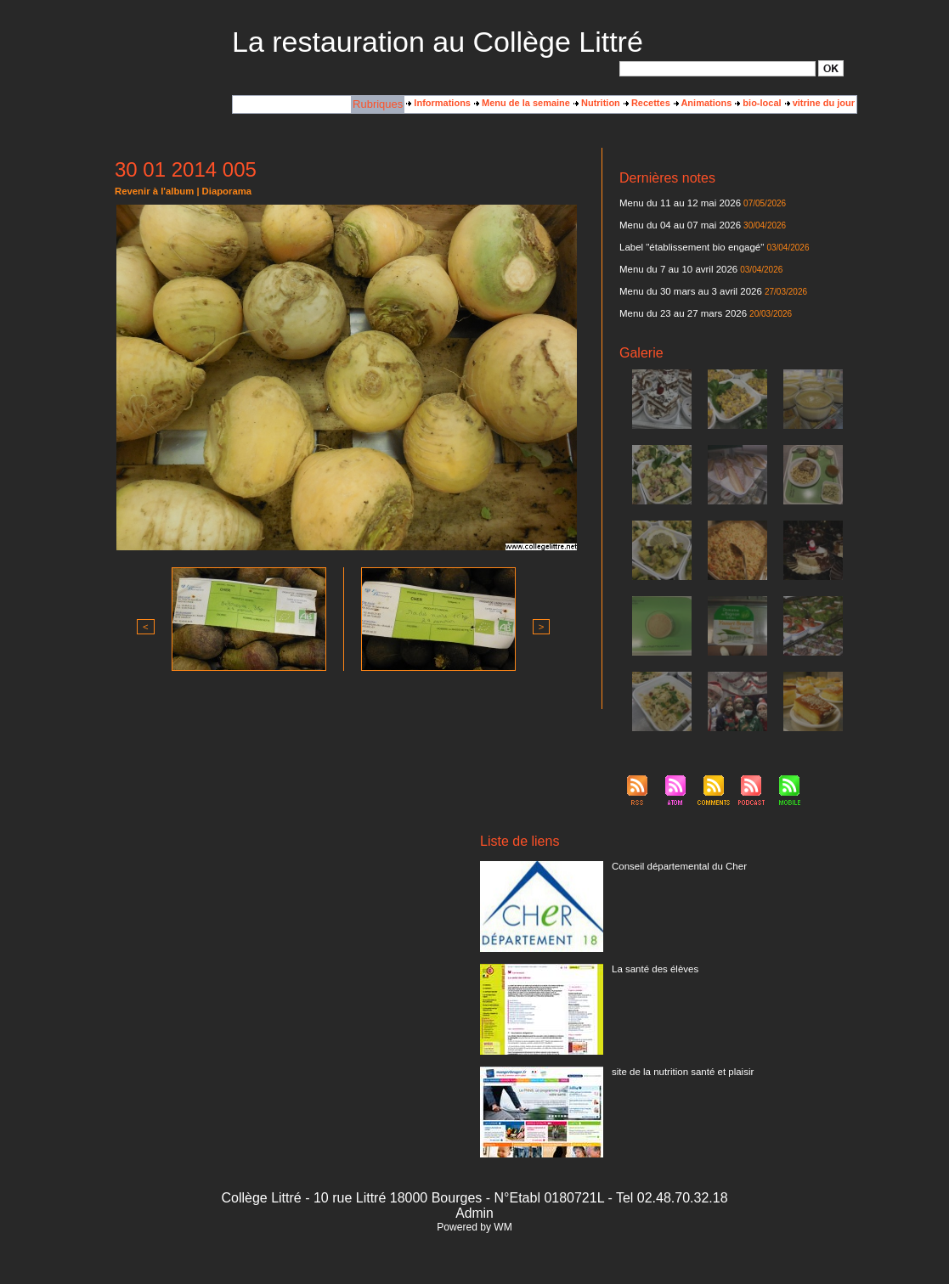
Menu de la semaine (522, 103)
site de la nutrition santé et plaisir (680, 1072)
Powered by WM (474, 1227)
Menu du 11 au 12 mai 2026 (677, 203)
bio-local (758, 103)
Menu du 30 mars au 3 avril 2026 (687, 291)
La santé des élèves (653, 969)
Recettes (647, 103)
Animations (703, 103)
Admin (474, 1213)
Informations (438, 103)
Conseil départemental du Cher (676, 866)
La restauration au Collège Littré (437, 41)
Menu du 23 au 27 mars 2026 (680, 313)
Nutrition (596, 103)
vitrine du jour (820, 103)
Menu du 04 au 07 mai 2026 (677, 225)
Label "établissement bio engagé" (688, 247)
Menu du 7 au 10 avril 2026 (675, 269)
